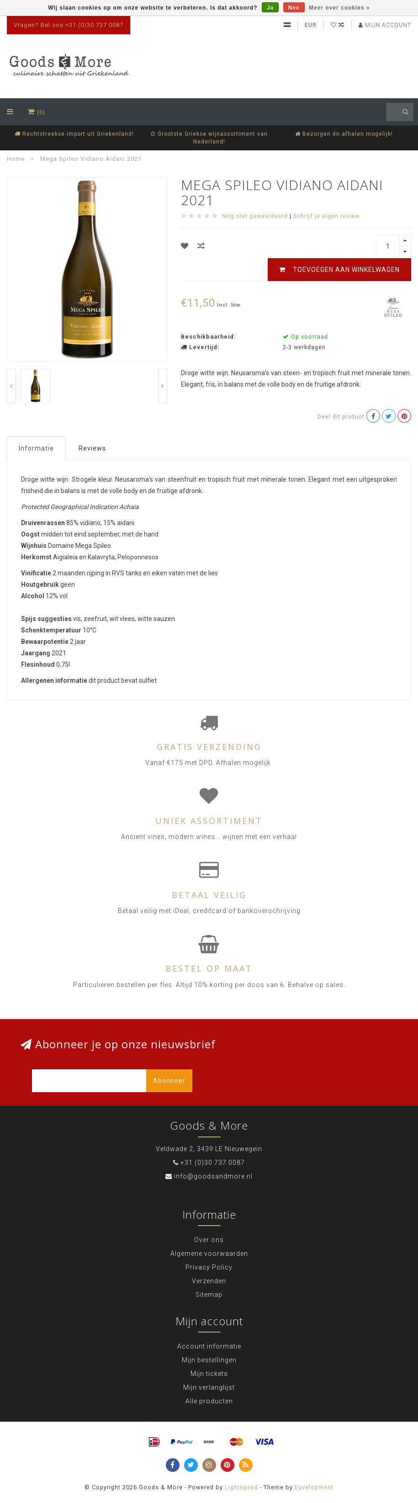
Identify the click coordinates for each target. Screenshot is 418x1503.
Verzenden (209, 1281)
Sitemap (209, 1294)
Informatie (36, 448)
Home (16, 158)
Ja (270, 8)
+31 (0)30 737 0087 (212, 1162)
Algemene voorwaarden (209, 1253)
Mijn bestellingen (209, 1360)
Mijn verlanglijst (209, 1387)
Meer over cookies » (339, 8)
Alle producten (209, 1401)
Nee (294, 8)
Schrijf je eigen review (326, 215)
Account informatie (209, 1346)
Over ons (209, 1239)
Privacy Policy (209, 1267)
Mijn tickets (209, 1373)
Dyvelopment (314, 1487)
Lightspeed (241, 1487)
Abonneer (169, 1080)
